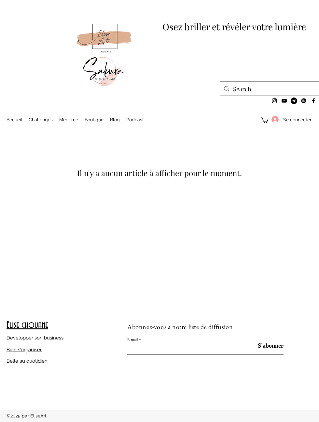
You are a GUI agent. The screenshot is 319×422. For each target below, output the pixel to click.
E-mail (132, 340)
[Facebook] (313, 101)
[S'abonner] (267, 346)
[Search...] (269, 89)
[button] (265, 119)
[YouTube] (284, 101)
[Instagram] (274, 101)
